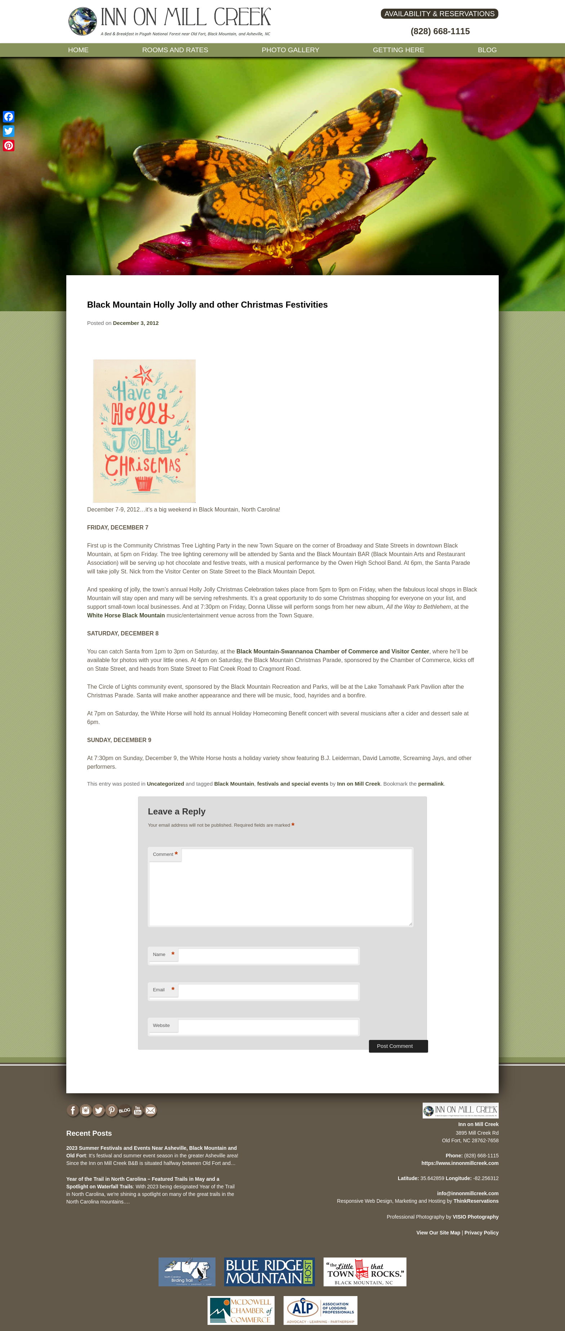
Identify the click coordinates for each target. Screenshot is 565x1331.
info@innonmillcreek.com (468, 1193)
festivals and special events (293, 784)
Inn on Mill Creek (358, 784)
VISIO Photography (476, 1217)
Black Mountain (234, 784)
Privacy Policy (481, 1233)
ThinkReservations (476, 1201)
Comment (165, 854)
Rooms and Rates (175, 50)
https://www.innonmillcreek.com (460, 1163)
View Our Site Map (439, 1233)
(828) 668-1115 (440, 31)
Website (161, 1025)
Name (163, 955)
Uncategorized (165, 784)
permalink (431, 784)
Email (163, 990)
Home (78, 50)
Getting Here (398, 50)
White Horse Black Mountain (126, 615)
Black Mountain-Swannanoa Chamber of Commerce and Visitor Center (332, 651)
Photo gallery (291, 50)
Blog (487, 50)
